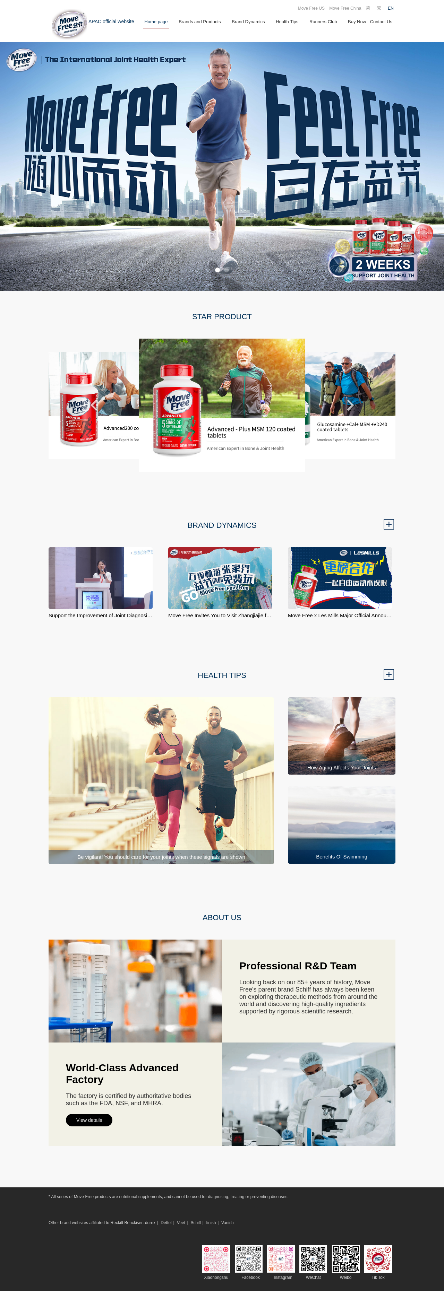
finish (211, 1222)
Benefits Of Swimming (341, 857)
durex (150, 1222)
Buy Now (357, 21)
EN (391, 8)
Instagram (283, 1277)
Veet (181, 1222)
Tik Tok (378, 1277)
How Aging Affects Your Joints (341, 767)
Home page (156, 21)
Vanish (227, 1222)
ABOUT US (222, 917)
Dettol (166, 1222)
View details (89, 1120)
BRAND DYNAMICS (221, 525)
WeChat (313, 1277)
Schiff (195, 1222)
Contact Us (381, 21)
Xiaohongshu (216, 1277)
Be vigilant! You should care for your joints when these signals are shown (161, 857)
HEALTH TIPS (222, 675)
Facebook (250, 1277)
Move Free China (345, 8)
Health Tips (287, 21)
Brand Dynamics (248, 21)
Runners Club (323, 21)
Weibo (346, 1277)
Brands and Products (200, 21)
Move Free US (311, 8)
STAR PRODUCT (222, 316)
